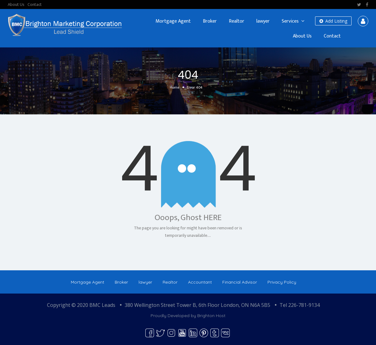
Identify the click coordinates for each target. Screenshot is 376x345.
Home (174, 87)
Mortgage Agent (173, 21)
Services (290, 21)
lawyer (263, 21)
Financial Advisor (239, 282)
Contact (35, 4)
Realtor (236, 21)
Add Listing (333, 21)
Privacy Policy (281, 282)
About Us (16, 4)
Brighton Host (211, 315)
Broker (210, 21)
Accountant (200, 282)
